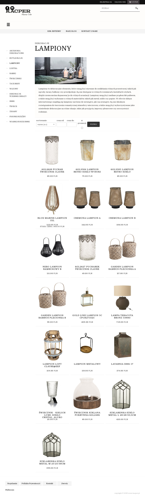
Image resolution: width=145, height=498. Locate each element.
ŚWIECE (13, 106)
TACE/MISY (14, 83)
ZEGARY (13, 111)
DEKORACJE (42, 43)
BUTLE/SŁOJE (16, 58)
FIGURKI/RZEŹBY (17, 116)
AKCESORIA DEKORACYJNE (16, 52)
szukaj (136, 8)
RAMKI (12, 73)
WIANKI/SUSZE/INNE (19, 122)
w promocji (82, 121)
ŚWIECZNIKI (15, 78)
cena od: (60, 120)
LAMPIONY (14, 63)
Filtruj (93, 124)
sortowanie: (41, 120)
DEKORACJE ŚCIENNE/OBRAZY (18, 95)
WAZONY (13, 89)
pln (133, 2)
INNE (12, 101)
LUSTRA (13, 68)
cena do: (70, 120)
